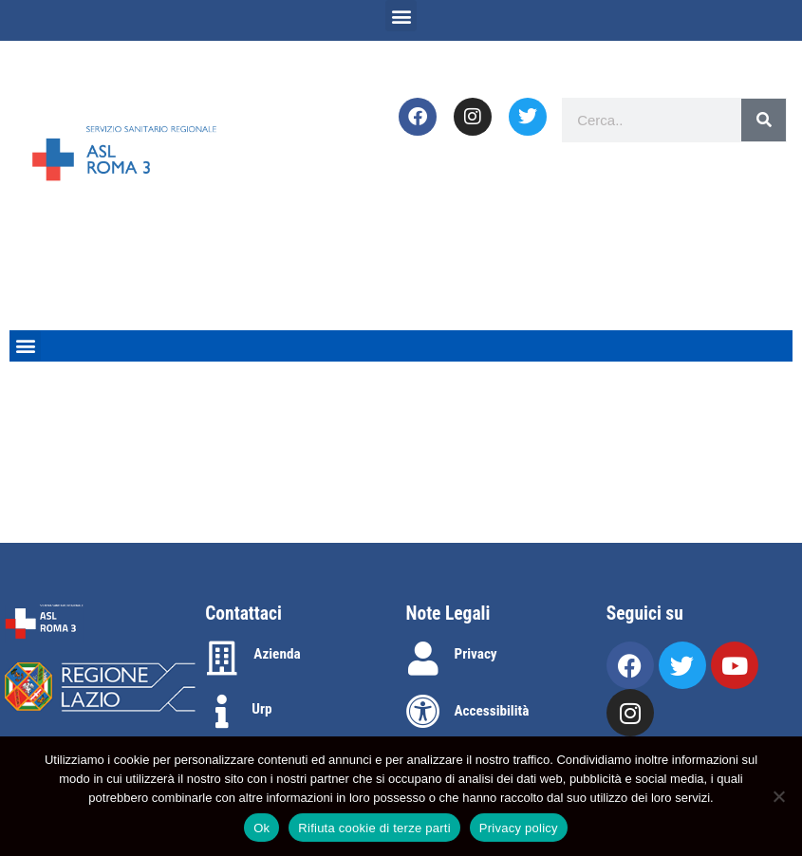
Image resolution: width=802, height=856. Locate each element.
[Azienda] (222, 659)
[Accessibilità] (423, 712)
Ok (261, 828)
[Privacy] (423, 659)
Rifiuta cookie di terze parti (374, 828)
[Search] (763, 120)
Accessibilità (492, 710)
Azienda (276, 653)
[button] (401, 15)
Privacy (476, 653)
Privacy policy (518, 828)
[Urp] (222, 712)
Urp (261, 708)
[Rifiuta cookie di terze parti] (778, 796)
